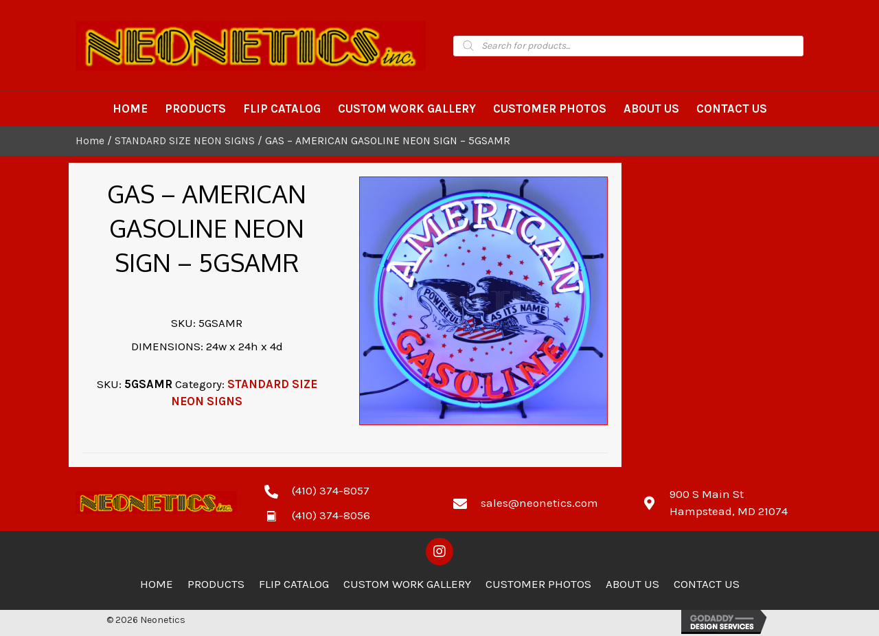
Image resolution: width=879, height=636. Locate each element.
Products (215, 584)
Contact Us (707, 584)
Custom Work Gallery (407, 584)
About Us (632, 584)
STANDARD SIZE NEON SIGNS (185, 141)
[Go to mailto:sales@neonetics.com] (534, 502)
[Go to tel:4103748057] (345, 490)
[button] (439, 551)
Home (90, 141)
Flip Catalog (294, 584)
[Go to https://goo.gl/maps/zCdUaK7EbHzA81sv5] (722, 502)
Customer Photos (538, 584)
